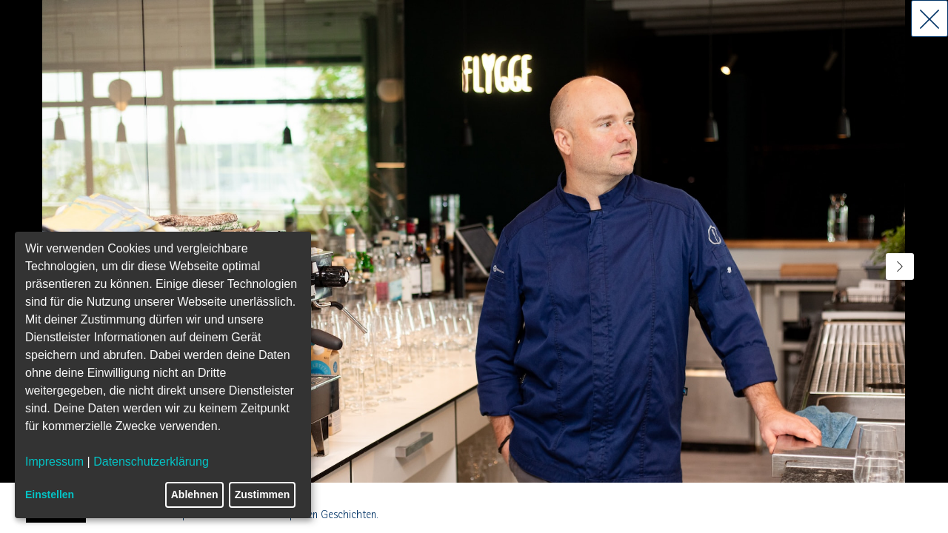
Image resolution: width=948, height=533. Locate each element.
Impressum (54, 461)
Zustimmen (262, 494)
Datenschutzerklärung (151, 461)
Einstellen (49, 494)
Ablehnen (194, 494)
